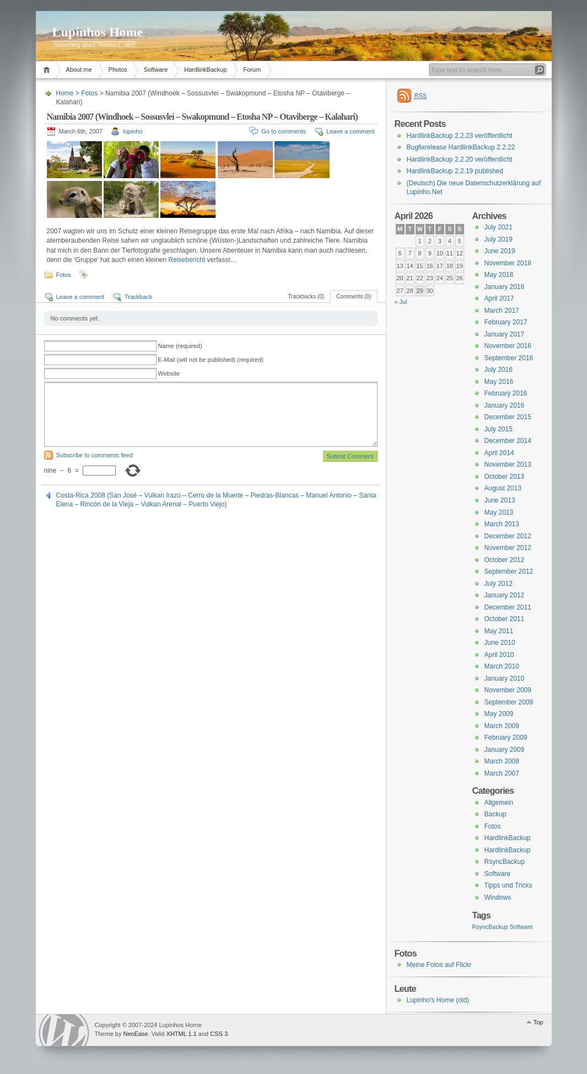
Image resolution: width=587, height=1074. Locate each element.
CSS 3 (219, 1033)
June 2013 (499, 500)
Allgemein (499, 802)
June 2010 (499, 642)
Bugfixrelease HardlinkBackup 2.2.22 (461, 147)
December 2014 (507, 441)
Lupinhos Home (97, 32)
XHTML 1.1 (181, 1033)
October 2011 (504, 619)
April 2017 (499, 298)
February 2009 (505, 737)
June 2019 (499, 251)
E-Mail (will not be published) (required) (210, 359)
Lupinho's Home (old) (438, 1000)
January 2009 (504, 750)
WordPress (64, 1030)
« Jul (401, 301)
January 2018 (504, 287)
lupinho (132, 131)
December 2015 (507, 417)
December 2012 (507, 536)
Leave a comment (350, 131)
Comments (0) (353, 296)
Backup (495, 814)
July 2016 (498, 369)
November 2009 (507, 690)
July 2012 (498, 583)
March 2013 (501, 524)
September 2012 (509, 571)
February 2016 (505, 393)
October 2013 (504, 476)
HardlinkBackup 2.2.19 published (455, 171)
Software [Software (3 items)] (521, 926)
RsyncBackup (504, 861)
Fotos (89, 93)
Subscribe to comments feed (94, 455)
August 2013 (502, 488)
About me (79, 69)
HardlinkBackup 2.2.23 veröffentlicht (460, 136)
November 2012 (507, 548)
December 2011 (507, 607)
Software (156, 69)
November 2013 (507, 464)
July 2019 (498, 239)
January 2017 (504, 334)
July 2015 (498, 429)
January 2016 (504, 405)
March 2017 (501, 310)
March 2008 (501, 761)
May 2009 (499, 714)
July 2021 (498, 227)
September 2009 (509, 702)
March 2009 (501, 726)
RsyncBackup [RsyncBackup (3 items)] (490, 926)
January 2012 (504, 595)
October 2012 (504, 560)
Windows (497, 897)
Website (169, 373)
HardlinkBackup (205, 69)
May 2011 (499, 631)
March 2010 (501, 666)
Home (48, 69)
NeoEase (135, 1033)
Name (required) (180, 346)
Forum (252, 69)
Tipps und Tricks (508, 885)
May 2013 (499, 512)
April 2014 (499, 453)
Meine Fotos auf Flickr (439, 965)
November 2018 (507, 263)
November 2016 (507, 346)
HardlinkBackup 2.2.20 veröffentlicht (460, 159)
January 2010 (504, 678)
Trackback (138, 296)
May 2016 (499, 382)
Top (538, 1022)
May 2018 (499, 275)
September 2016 (509, 358)
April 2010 (499, 655)
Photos (118, 69)
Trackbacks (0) (306, 296)
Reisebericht (187, 260)
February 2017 (505, 322)
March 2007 (501, 773)
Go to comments (283, 131)
